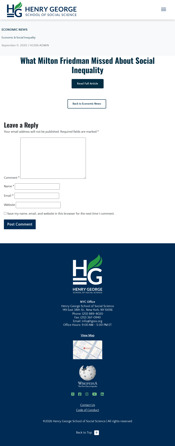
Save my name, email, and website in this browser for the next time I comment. (61, 213)
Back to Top (87, 432)
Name (9, 186)
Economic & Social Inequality (19, 37)
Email (8, 195)
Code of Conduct (87, 410)
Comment (12, 177)
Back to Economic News (87, 103)
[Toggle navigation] (163, 9)
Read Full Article (87, 83)
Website (9, 205)
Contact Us (87, 405)
